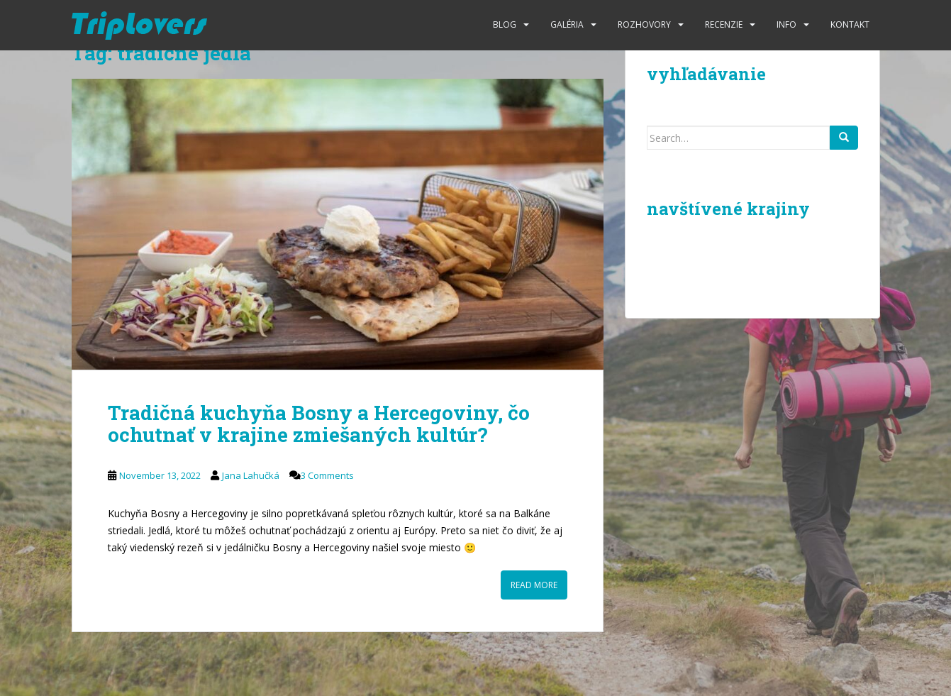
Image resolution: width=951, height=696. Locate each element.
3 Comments (327, 475)
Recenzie (724, 24)
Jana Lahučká (250, 475)
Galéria (567, 24)
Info (786, 24)
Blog (504, 24)
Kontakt (849, 24)
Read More (534, 585)
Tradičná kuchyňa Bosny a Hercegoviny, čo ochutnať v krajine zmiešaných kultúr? (319, 423)
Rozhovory (644, 24)
